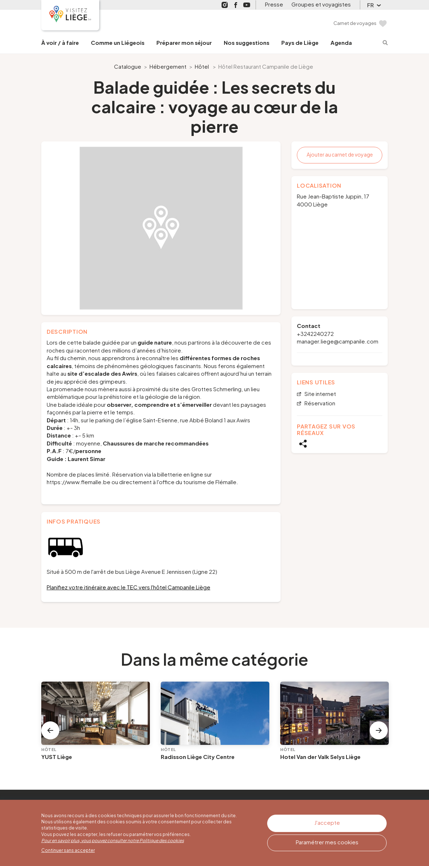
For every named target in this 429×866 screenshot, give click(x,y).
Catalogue (127, 66)
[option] (161, 228)
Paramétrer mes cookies (327, 842)
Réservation (319, 403)
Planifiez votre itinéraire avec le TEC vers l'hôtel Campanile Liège (128, 587)
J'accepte (327, 822)
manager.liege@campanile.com (337, 341)
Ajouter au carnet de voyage (340, 154)
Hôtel (202, 66)
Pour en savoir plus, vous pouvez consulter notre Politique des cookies (112, 840)
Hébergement (168, 66)
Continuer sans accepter (68, 850)
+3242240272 (315, 333)
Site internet (319, 394)
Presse (274, 4)
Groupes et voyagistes (321, 4)
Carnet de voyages (355, 23)
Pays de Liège (300, 42)
